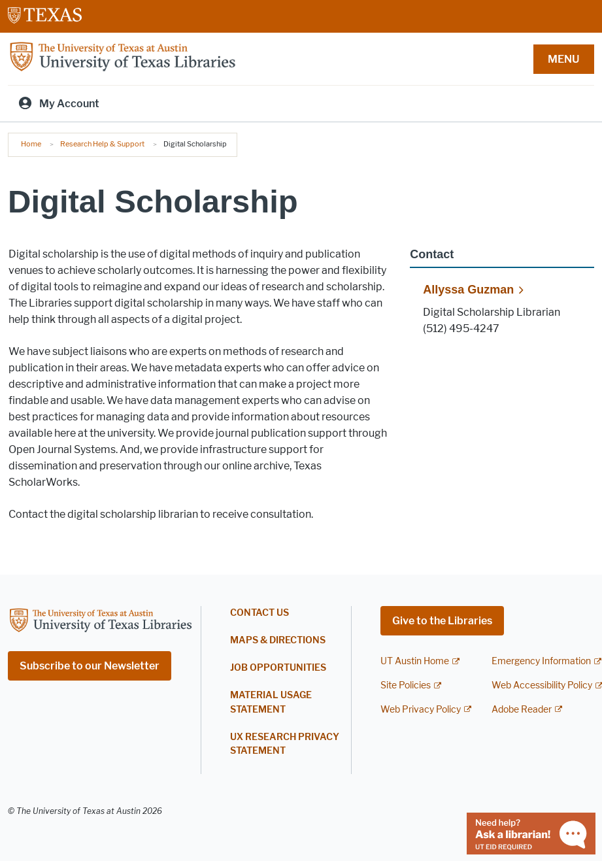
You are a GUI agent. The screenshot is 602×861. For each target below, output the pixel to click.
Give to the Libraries (442, 621)
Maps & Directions (278, 640)
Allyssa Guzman (468, 289)
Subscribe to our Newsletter (89, 666)
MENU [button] (563, 59)
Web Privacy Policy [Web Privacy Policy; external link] (420, 709)
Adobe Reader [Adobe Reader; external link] (522, 709)
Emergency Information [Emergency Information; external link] (541, 661)
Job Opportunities (278, 667)
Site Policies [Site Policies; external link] (405, 685)
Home (31, 143)
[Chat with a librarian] (531, 832)
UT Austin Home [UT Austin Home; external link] (414, 661)
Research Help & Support (102, 143)
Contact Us (259, 612)
